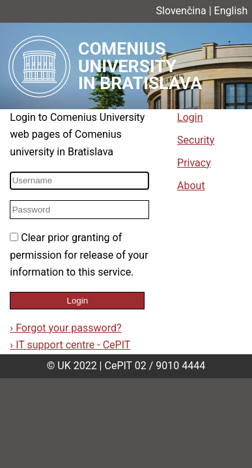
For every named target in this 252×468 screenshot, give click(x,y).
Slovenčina (181, 11)
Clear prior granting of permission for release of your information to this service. (79, 254)
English (231, 11)
